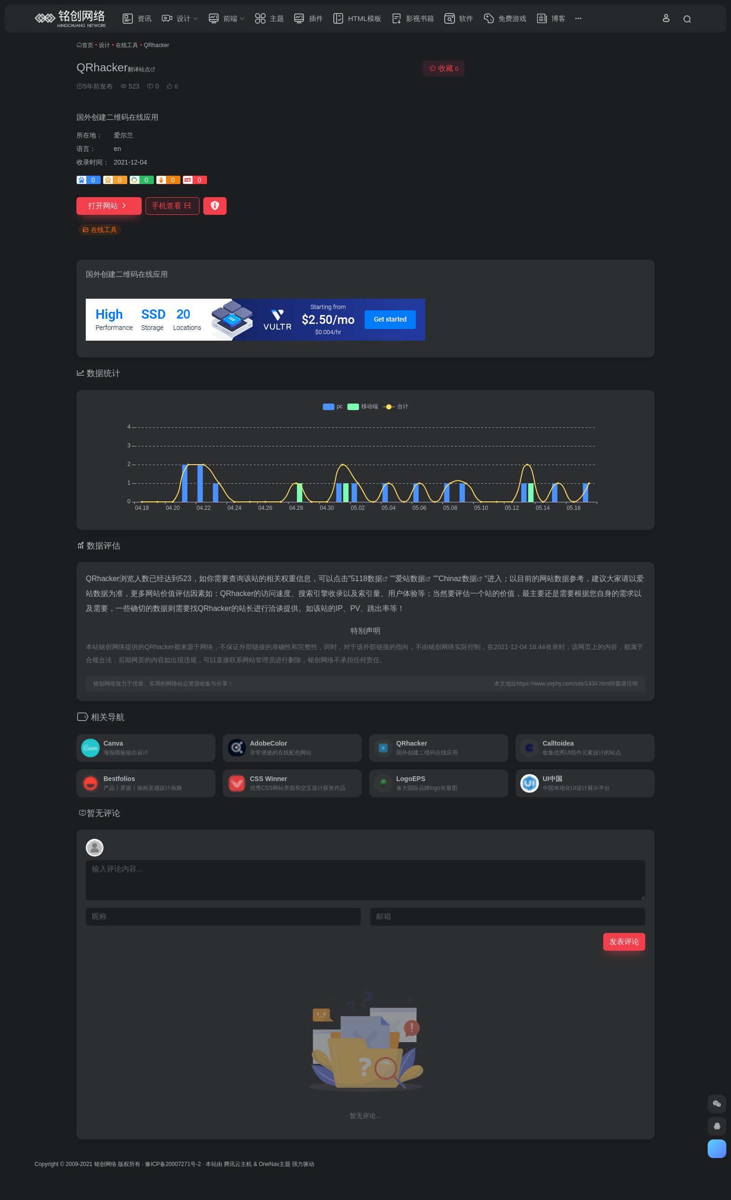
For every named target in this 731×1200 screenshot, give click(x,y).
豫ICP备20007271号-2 (173, 1164)
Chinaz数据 (458, 579)
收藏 (443, 68)
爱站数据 (410, 579)
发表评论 (624, 942)
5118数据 (366, 579)
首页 (87, 45)
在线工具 (127, 45)
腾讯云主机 (238, 1164)
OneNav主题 (274, 1164)
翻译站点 (141, 69)
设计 (104, 45)
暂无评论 (103, 813)
